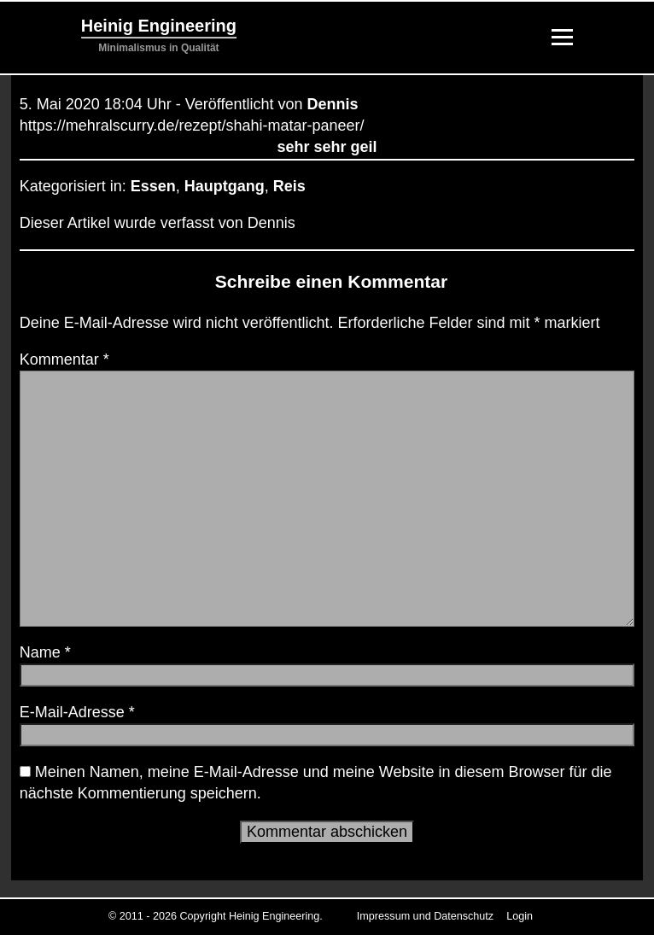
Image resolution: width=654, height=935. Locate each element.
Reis (289, 186)
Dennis (333, 104)
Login (519, 916)
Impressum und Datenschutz (425, 916)
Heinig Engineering (158, 25)
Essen (153, 186)
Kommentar (64, 359)
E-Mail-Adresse (77, 712)
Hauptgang (224, 186)
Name (45, 652)
